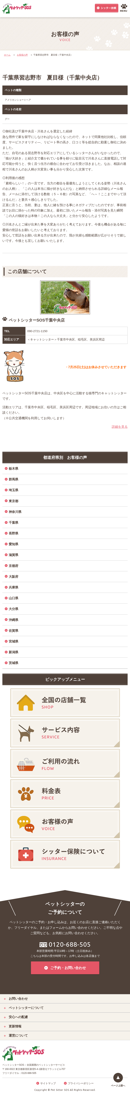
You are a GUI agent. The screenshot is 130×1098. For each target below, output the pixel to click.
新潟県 (13, 652)
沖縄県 (13, 620)
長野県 (13, 533)
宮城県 (13, 641)
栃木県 (13, 468)
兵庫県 (13, 587)
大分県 (13, 609)
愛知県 (13, 544)
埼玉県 (13, 490)
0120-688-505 (65, 944)
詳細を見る (120, 426)
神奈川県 (15, 512)
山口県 (13, 598)
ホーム (7, 55)
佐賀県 (13, 630)
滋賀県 (13, 555)
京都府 (13, 566)
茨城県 (13, 663)
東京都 (13, 501)
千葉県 (13, 522)
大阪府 (13, 576)
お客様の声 (22, 55)
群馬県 (13, 479)
